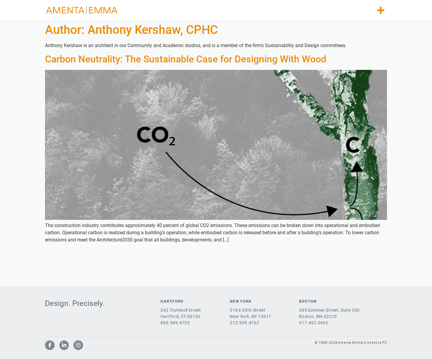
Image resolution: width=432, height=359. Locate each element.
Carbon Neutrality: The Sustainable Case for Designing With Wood (185, 59)
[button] (380, 10)
